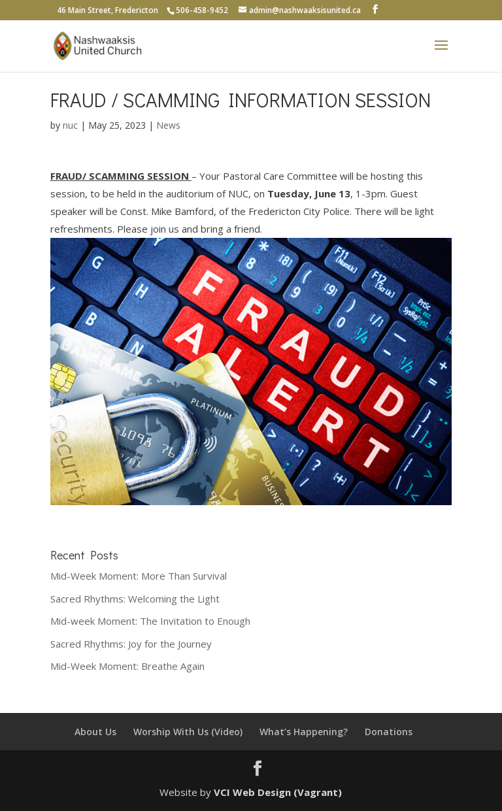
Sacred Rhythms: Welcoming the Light (135, 598)
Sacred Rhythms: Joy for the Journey (131, 643)
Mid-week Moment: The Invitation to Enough (150, 620)
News (168, 125)
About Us (95, 731)
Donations (388, 731)
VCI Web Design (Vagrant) (278, 792)
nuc (70, 125)
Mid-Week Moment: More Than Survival (138, 575)
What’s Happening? (303, 731)
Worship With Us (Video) (188, 731)
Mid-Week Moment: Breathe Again (127, 665)
